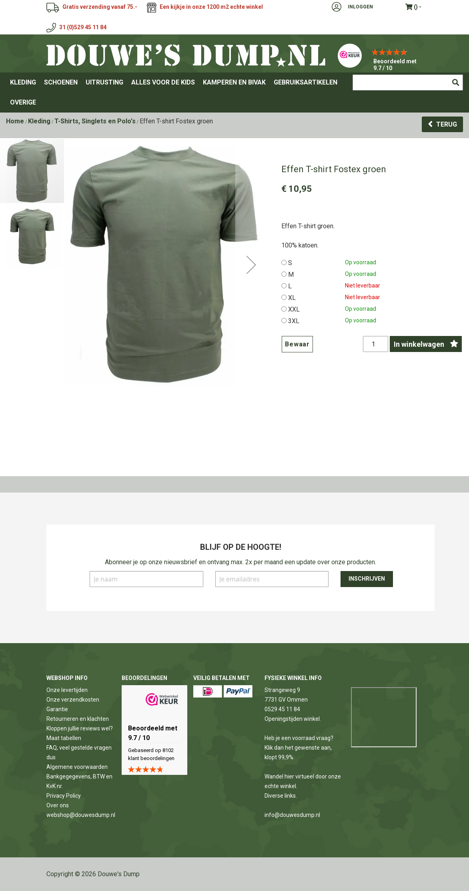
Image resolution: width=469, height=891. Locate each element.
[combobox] (408, 82)
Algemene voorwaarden (77, 767)
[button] (251, 306)
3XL (293, 321)
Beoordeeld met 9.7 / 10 (395, 64)
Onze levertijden (67, 690)
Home (15, 121)
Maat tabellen (63, 738)
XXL (294, 309)
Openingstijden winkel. (293, 719)
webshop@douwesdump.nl (80, 815)
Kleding (39, 121)
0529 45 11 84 (282, 709)
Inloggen (360, 7)
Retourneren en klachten (77, 719)
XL (292, 298)
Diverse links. (281, 795)
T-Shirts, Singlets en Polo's (95, 121)
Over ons (57, 805)
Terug (446, 124)
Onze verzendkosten (72, 699)
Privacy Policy (63, 795)
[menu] (234, 92)
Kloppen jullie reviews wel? (79, 728)
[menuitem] (23, 82)
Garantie (57, 709)
